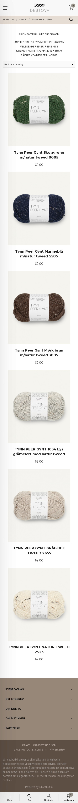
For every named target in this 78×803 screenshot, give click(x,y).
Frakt (26, 745)
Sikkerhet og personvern (30, 749)
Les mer (40, 776)
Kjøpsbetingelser (44, 745)
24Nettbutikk (46, 787)
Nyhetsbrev (57, 749)
